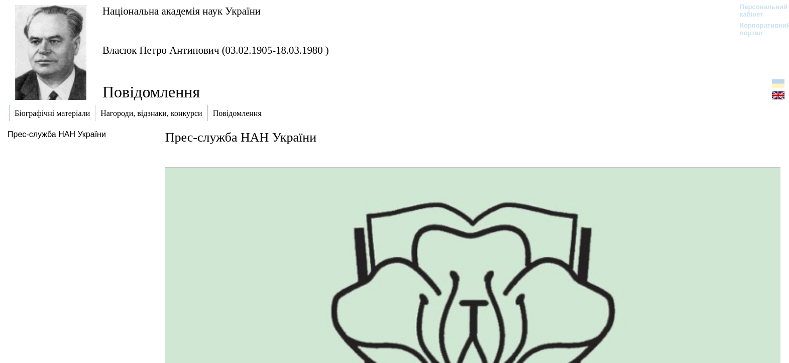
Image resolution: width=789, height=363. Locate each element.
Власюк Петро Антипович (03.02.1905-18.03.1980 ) (215, 50)
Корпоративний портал (758, 29)
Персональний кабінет (758, 10)
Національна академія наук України (181, 11)
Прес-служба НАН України (57, 134)
